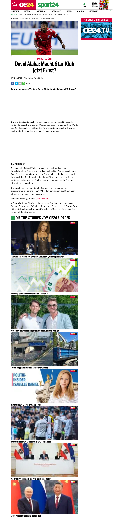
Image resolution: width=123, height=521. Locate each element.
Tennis (69, 11)
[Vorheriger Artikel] (14, 360)
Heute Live (15, 11)
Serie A (21, 14)
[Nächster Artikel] (75, 360)
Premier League (42, 14)
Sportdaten (93, 11)
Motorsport (56, 11)
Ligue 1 (51, 14)
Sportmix (80, 11)
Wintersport (41, 11)
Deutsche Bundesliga (61, 14)
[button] (14, 5)
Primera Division (30, 14)
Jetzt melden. (42, 198)
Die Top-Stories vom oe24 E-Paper (42, 218)
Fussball (27, 11)
